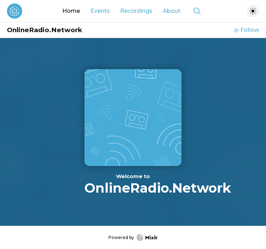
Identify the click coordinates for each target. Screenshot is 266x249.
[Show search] (197, 11)
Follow (246, 30)
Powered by (133, 237)
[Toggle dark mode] (253, 11)
